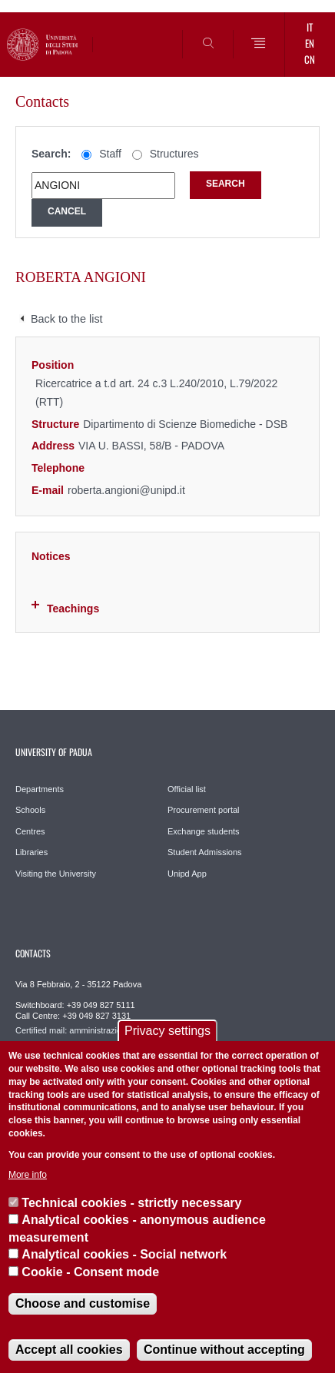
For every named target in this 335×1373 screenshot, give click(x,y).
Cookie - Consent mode (90, 1271)
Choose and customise (82, 1303)
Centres (30, 831)
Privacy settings (167, 1030)
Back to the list (67, 319)
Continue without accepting (224, 1349)
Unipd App (187, 873)
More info (27, 1174)
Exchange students (204, 831)
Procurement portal (204, 809)
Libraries (31, 852)
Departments (39, 789)
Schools (30, 809)
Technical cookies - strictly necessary (131, 1202)
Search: (51, 154)
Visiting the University (55, 873)
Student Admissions (205, 852)
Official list (187, 789)
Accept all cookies (69, 1349)
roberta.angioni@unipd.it (126, 490)
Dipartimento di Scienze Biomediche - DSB (185, 424)
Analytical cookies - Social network (124, 1254)
